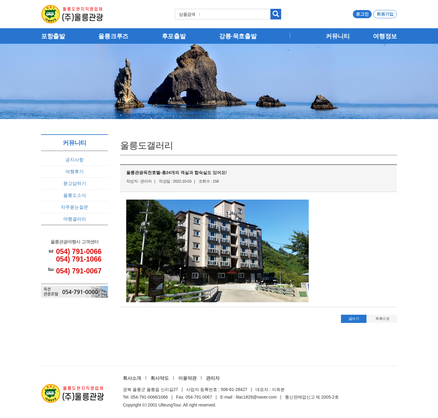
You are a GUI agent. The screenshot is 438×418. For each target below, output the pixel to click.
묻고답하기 (74, 183)
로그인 (362, 14)
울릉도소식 (74, 195)
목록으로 (382, 319)
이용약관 (187, 378)
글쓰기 (354, 319)
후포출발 (174, 36)
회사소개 (132, 378)
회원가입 (385, 14)
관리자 (213, 378)
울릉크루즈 (113, 36)
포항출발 (53, 36)
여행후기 (74, 171)
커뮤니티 (338, 36)
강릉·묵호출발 (237, 36)
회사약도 (160, 378)
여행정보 (385, 36)
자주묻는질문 (74, 207)
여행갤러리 (74, 218)
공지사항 (74, 159)
